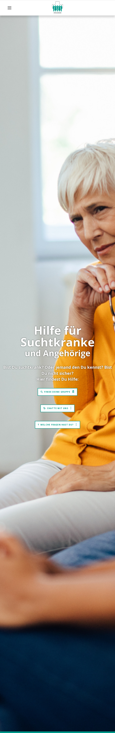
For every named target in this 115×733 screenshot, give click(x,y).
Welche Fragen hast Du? (57, 424)
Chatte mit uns (57, 408)
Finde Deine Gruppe (57, 391)
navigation (9, 7)
